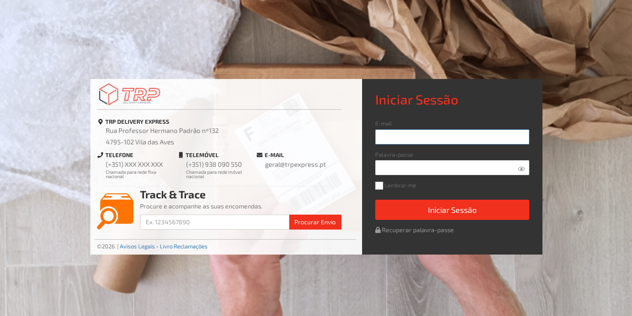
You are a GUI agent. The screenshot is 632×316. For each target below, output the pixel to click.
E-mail (383, 123)
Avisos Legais (137, 246)
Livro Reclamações (184, 246)
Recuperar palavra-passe (414, 229)
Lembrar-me (395, 186)
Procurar (315, 222)
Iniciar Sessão (452, 210)
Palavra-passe (394, 154)
